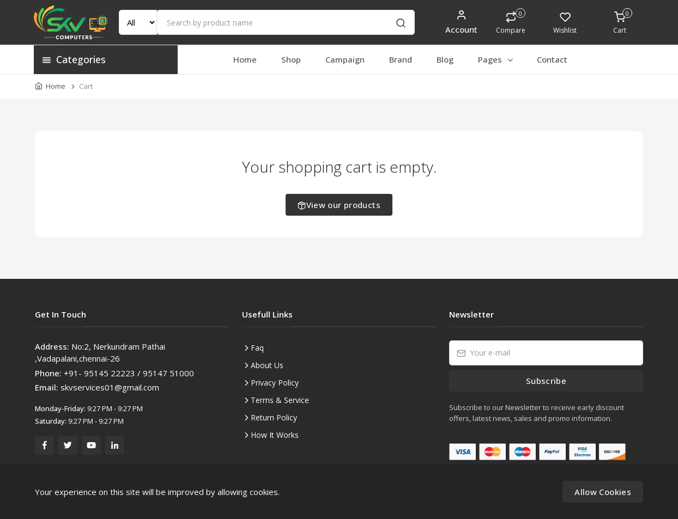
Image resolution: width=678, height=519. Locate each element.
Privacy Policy (275, 382)
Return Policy (274, 417)
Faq (257, 348)
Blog (445, 59)
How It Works (275, 435)
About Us (267, 365)
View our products (339, 204)
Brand (400, 59)
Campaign (345, 59)
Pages (496, 59)
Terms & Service (280, 400)
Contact (552, 59)
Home (245, 59)
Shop (291, 59)
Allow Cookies (602, 491)
